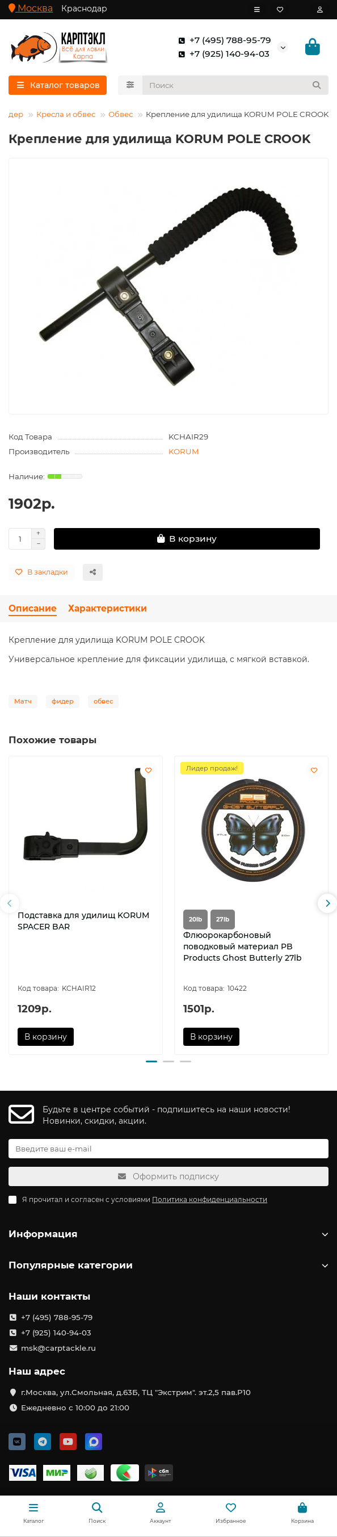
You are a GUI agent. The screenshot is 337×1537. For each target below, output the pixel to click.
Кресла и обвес (65, 114)
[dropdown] (257, 9)
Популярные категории (168, 1265)
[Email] (168, 1148)
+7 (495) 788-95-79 (222, 40)
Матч (23, 701)
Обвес (120, 114)
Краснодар (84, 8)
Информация (168, 1233)
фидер (63, 701)
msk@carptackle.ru (58, 1347)
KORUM (183, 451)
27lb (222, 919)
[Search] (235, 85)
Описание (33, 608)
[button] (9, 903)
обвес (103, 701)
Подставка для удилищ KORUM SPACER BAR (83, 921)
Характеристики (107, 608)
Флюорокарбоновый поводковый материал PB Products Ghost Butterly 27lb (242, 946)
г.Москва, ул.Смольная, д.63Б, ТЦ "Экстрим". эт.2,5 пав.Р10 (136, 1392)
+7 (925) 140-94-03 (221, 54)
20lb (195, 919)
